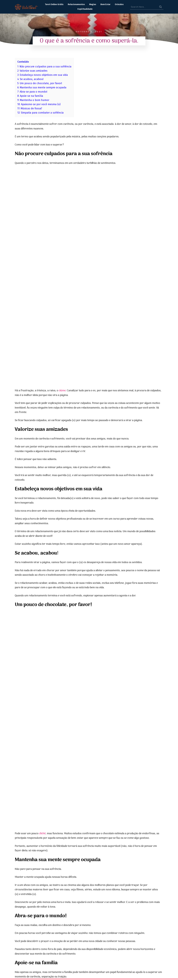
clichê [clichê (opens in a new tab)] (42, 394)
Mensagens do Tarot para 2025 (35, 838)
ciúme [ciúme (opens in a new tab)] (62, 171)
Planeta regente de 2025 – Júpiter (86, 838)
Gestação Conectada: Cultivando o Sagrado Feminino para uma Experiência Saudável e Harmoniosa (138, 842)
